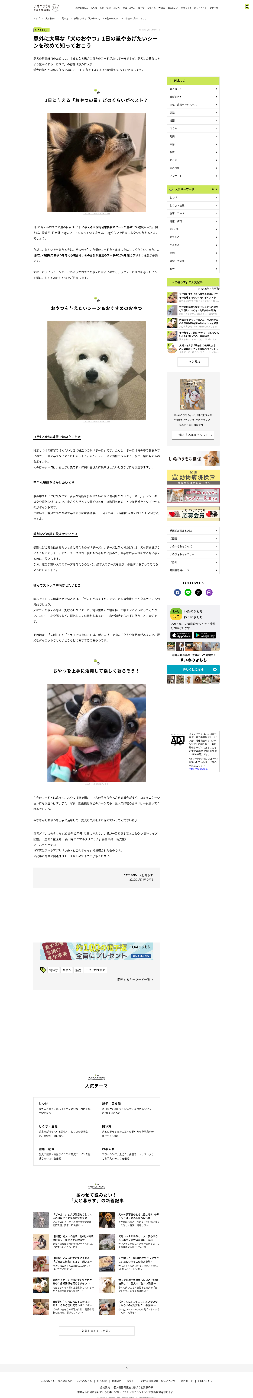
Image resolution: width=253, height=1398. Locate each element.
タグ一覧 (214, 8)
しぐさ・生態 (177, 205)
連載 (172, 112)
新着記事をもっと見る (97, 1331)
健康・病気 (176, 221)
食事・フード (177, 213)
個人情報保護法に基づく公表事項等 (133, 1387)
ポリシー (131, 1381)
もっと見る (193, 361)
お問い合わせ (205, 1381)
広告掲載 (102, 1381)
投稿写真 (151, 8)
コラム (173, 128)
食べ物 (141, 8)
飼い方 (116, 8)
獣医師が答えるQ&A (181, 530)
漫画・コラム (129, 8)
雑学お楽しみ (82, 8)
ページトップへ (126, 1368)
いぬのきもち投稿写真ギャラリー (96, 213)
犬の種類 (175, 168)
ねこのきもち (84, 1381)
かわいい (175, 229)
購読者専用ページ (179, 570)
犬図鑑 (161, 8)
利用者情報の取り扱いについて (158, 1381)
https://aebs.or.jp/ (198, 768)
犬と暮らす (51, 18)
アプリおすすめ (95, 970)
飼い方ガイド (200, 8)
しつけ (94, 8)
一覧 (211, 189)
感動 (172, 253)
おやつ (66, 970)
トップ (36, 18)
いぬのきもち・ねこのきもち (56, 1381)
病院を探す (186, 8)
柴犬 (172, 268)
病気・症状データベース (183, 104)
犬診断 (173, 562)
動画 (172, 136)
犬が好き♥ (175, 96)
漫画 (172, 120)
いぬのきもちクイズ (181, 546)
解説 (78, 970)
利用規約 (117, 1381)
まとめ (173, 160)
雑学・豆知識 (177, 260)
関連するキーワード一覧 (133, 979)
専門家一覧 (187, 1381)
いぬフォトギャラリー (182, 554)
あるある (175, 245)
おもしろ (175, 237)
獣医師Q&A (173, 8)
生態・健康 (105, 8)
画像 (172, 144)
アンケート (176, 176)
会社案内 (105, 1387)
